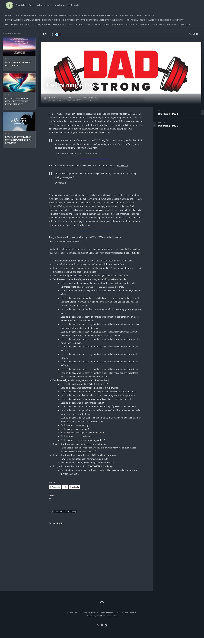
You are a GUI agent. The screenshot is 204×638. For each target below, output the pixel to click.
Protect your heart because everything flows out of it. (16, 101)
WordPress (100, 616)
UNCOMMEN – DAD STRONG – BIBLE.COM (77, 153)
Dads (7, 59)
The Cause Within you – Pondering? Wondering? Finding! (117, 25)
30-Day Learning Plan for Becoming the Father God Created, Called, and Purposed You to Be (66, 15)
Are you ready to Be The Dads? (137, 15)
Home (8, 15)
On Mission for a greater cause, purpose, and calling (35, 25)
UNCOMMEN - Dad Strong (65, 512)
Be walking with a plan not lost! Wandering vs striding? (18, 140)
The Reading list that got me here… (171, 25)
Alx (115, 616)
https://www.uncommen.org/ (68, 241)
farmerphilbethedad (55, 100)
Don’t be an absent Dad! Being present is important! (155, 20)
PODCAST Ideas (76, 25)
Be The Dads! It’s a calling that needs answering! (32, 20)
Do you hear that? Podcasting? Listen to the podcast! (93, 20)
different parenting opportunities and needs (96, 286)
